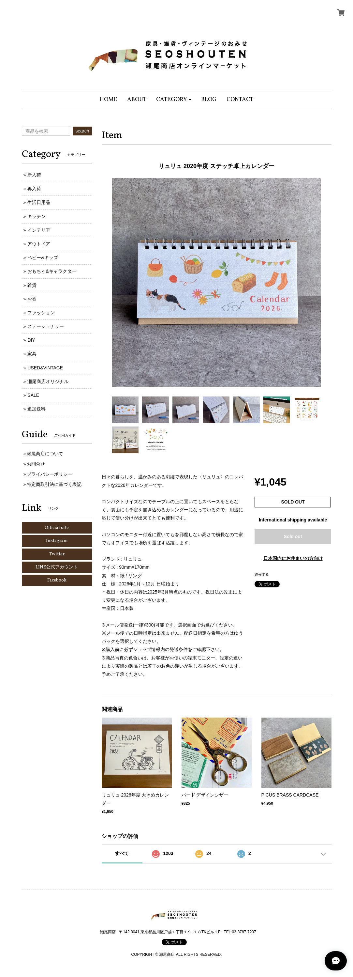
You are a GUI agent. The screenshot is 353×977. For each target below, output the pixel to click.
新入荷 (34, 175)
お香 (32, 299)
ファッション (41, 312)
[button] (174, 99)
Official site (57, 528)
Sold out (293, 536)
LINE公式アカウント (57, 567)
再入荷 (34, 188)
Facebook (56, 580)
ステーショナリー (45, 326)
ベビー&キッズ (42, 257)
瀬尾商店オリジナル (47, 381)
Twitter (57, 554)
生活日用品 (38, 202)
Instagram (57, 541)
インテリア (38, 230)
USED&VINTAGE (45, 367)
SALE (33, 395)
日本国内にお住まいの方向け (293, 558)
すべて (122, 853)
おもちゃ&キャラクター (51, 271)
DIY (31, 340)
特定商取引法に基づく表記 (54, 484)
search (82, 130)
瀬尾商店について (45, 453)
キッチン (36, 216)
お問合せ (36, 464)
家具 (32, 353)
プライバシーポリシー (49, 474)
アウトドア (38, 243)
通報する (262, 574)
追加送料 (36, 408)
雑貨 (32, 285)
